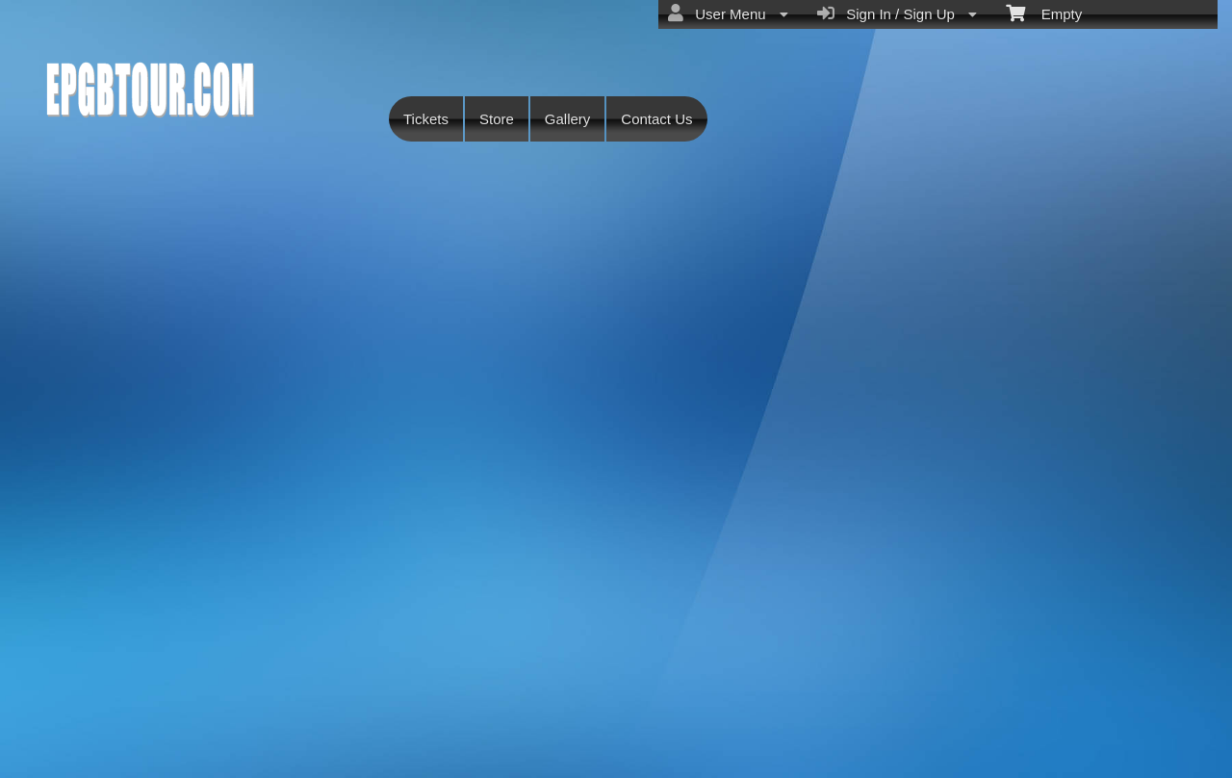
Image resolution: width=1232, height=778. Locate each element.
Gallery (568, 119)
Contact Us (656, 119)
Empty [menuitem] (1044, 12)
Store (496, 119)
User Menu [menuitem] (728, 13)
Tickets (426, 119)
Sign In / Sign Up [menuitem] (897, 13)
